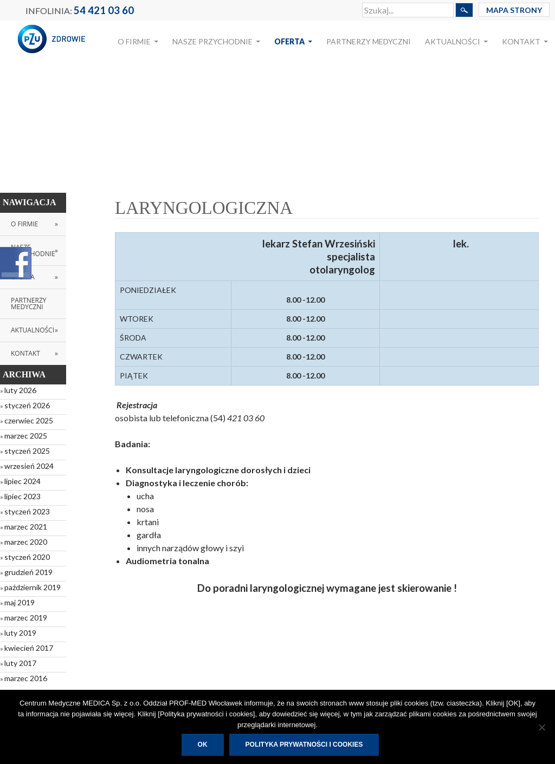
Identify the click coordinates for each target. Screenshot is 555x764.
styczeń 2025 (27, 450)
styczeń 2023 (27, 511)
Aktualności (452, 41)
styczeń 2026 (27, 405)
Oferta (289, 41)
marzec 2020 (25, 541)
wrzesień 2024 (29, 466)
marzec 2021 (25, 526)
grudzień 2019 (28, 572)
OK (203, 744)
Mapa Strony (514, 10)
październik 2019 (32, 587)
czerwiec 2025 (28, 420)
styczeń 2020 (27, 556)
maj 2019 (19, 602)
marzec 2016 (25, 678)
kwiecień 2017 (28, 647)
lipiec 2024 (22, 481)
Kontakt (521, 41)
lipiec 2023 (22, 496)
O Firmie (134, 41)
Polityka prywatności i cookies (304, 744)
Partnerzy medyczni (368, 41)
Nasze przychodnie (212, 41)
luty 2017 (20, 663)
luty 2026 (20, 390)
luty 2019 (20, 632)
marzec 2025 (25, 435)
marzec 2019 (25, 617)
